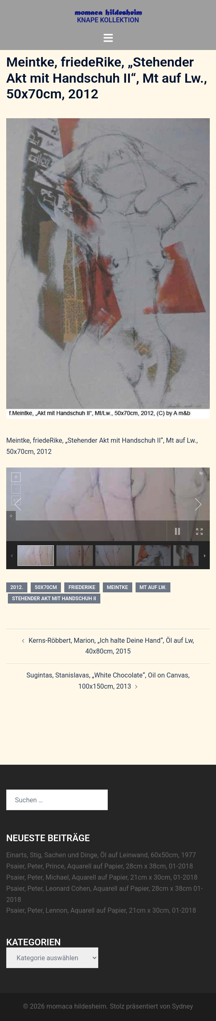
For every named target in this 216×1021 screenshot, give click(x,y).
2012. (16, 587)
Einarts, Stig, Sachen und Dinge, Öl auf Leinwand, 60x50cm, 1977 (101, 855)
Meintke (117, 587)
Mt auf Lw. (153, 587)
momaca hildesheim (108, 13)
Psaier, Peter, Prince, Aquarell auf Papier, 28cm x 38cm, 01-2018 (99, 866)
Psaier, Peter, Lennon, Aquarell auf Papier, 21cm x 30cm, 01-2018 (101, 910)
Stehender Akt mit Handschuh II (54, 598)
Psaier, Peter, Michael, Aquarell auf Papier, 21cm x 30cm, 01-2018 (101, 877)
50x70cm (46, 587)
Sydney (182, 1006)
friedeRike (81, 587)
